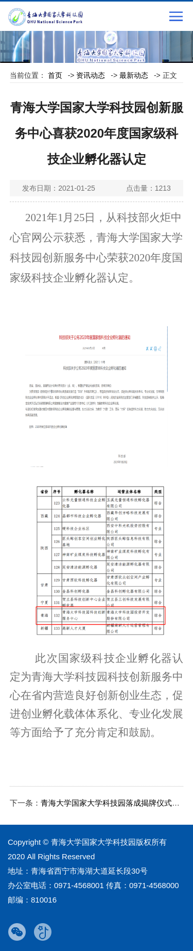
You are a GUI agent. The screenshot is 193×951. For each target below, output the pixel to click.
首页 (55, 75)
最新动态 (133, 75)
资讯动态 (90, 75)
